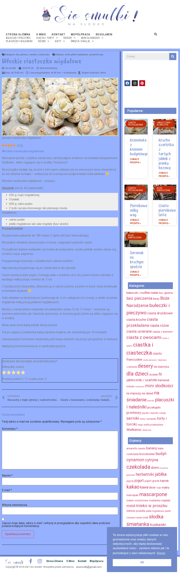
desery (69, 37)
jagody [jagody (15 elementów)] (130, 481)
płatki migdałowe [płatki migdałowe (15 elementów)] (155, 511)
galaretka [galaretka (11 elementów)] (130, 475)
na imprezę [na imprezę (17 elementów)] (133, 393)
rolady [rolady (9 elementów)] (162, 413)
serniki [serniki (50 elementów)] (132, 418)
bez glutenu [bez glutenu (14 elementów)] (166, 293)
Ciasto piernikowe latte (167, 210)
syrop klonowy (96, 54)
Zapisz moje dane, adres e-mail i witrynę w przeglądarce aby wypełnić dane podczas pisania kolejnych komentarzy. (56, 525)
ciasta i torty (47, 37)
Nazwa (7, 475)
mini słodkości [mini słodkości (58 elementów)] (159, 385)
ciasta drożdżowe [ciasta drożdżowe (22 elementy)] (160, 313)
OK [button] (142, 562)
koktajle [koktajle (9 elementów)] (130, 386)
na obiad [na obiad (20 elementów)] (147, 393)
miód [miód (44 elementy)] (130, 506)
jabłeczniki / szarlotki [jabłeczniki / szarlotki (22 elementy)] (141, 380)
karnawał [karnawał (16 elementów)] (163, 380)
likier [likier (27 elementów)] (152, 487)
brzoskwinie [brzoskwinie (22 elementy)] (147, 454)
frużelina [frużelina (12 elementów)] (164, 468)
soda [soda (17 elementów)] (145, 517)
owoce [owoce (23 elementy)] (130, 511)
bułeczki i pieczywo (18, 37)
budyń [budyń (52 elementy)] (161, 453)
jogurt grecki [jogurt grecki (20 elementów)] (152, 480)
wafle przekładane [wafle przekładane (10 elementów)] (153, 424)
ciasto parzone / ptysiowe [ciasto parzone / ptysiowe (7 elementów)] (154, 360)
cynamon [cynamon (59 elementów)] (135, 459)
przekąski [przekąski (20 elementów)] (154, 407)
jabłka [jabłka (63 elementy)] (161, 474)
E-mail (7, 490)
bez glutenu (22, 54)
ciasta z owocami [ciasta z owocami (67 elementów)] (143, 337)
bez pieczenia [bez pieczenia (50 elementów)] (139, 298)
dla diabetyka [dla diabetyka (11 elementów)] (161, 366)
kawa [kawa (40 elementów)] (144, 487)
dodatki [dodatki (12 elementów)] (153, 374)
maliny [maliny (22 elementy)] (165, 487)
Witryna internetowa (14, 505)
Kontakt (58, 34)
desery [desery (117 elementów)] (145, 366)
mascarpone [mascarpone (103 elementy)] (153, 494)
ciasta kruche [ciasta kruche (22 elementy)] (136, 319)
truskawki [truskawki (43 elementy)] (158, 524)
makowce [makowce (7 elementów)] (139, 386)
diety (60, 41)
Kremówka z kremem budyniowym (139, 147)
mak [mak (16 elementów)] (158, 487)
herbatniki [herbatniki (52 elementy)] (145, 474)
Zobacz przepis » (135, 161)
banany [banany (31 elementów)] (151, 448)
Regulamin (104, 34)
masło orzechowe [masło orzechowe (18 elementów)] (137, 500)
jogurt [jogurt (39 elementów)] (139, 480)
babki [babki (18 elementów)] (154, 293)
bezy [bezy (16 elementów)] (156, 298)
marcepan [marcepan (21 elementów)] (132, 495)
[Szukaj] (172, 56)
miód (67, 54)
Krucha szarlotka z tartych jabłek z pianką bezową (166, 154)
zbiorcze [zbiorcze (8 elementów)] (146, 430)
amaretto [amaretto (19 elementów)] (132, 448)
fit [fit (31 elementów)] (160, 374)
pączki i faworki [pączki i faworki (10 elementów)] (150, 413)
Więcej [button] (161, 553)
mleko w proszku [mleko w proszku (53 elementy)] (151, 505)
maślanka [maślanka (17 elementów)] (154, 500)
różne (43, 41)
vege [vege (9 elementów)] (140, 424)
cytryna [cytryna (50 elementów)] (151, 460)
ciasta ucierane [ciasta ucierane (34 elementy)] (139, 331)
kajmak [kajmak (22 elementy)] (164, 480)
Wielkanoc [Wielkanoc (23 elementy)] (134, 430)
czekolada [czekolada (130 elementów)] (138, 467)
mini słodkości (92, 37)
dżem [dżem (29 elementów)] (155, 467)
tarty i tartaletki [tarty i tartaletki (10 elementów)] (148, 418)
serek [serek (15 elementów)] (139, 517)
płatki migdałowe (79, 54)
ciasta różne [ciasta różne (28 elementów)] (159, 325)
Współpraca (80, 34)
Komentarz (10, 428)
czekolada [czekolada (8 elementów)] (131, 367)
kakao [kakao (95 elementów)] (132, 487)
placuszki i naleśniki (19, 41)
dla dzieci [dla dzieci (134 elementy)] (137, 374)
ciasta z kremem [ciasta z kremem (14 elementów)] (163, 331)
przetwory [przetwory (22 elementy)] (133, 413)
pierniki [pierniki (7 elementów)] (150, 400)
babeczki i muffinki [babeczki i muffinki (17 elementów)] (138, 293)
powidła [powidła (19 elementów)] (140, 511)
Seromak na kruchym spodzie (137, 260)
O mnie (41, 34)
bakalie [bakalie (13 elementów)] (141, 448)
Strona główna (18, 34)
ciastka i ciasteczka (39, 54)
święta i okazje (82, 41)
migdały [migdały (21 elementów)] (165, 500)
